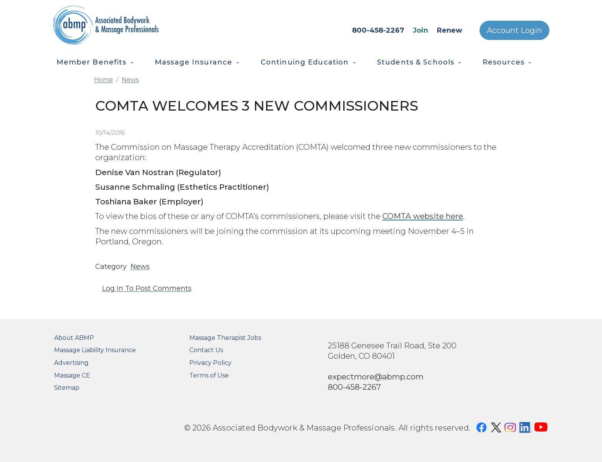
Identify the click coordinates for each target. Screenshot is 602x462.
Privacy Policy (210, 362)
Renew (449, 30)
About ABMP (74, 337)
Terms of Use (209, 375)
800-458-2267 (378, 30)
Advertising (71, 362)
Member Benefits (91, 62)
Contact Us (206, 350)
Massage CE (72, 375)
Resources (503, 62)
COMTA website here (422, 216)
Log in (112, 288)
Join (420, 30)
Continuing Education (305, 62)
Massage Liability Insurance (95, 350)
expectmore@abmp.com (375, 376)
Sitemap (66, 387)
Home (103, 79)
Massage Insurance (193, 62)
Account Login (514, 30)
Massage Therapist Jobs (225, 337)
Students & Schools (415, 62)
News (130, 79)
